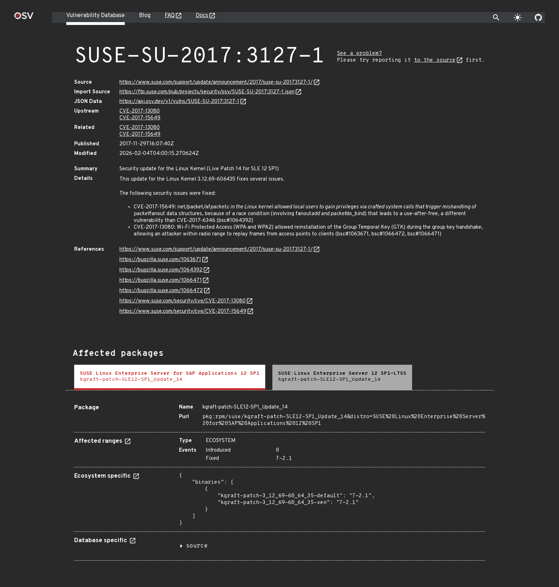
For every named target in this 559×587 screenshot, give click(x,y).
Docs (202, 15)
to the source (435, 60)
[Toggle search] (496, 17)
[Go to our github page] (538, 17)
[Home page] (24, 18)
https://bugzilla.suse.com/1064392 (160, 270)
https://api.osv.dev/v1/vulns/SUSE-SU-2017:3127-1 (179, 101)
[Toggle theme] (518, 17)
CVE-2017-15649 (139, 118)
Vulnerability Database (95, 15)
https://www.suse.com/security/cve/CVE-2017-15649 (182, 311)
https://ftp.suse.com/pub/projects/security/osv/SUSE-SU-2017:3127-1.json (206, 92)
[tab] (169, 377)
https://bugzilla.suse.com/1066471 (160, 280)
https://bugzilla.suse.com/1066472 (161, 290)
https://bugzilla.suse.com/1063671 (160, 259)
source (196, 546)
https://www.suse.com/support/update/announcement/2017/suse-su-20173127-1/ (216, 82)
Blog (144, 15)
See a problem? (359, 53)
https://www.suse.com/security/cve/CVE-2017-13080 (182, 301)
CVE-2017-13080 (139, 111)
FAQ (170, 15)
